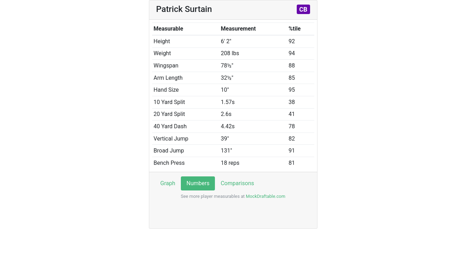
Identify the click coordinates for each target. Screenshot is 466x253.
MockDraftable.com (265, 196)
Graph (168, 183)
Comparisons (237, 183)
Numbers (197, 183)
